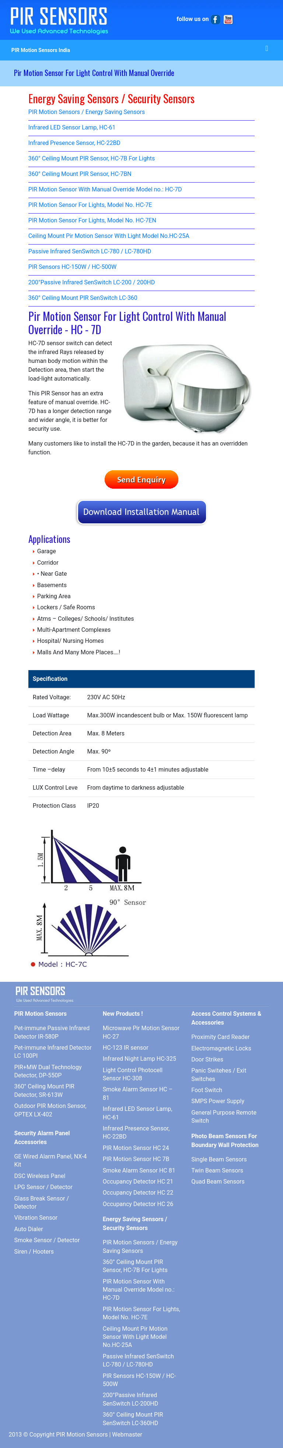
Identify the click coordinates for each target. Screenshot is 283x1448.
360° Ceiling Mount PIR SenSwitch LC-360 (82, 298)
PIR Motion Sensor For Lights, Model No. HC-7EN (92, 221)
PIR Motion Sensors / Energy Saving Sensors (86, 112)
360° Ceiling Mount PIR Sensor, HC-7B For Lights (91, 159)
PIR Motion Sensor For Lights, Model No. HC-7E (90, 205)
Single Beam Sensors (219, 1159)
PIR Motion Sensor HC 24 (136, 1147)
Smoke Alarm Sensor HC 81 (139, 1170)
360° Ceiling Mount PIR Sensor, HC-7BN (80, 174)
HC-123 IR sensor (126, 1047)
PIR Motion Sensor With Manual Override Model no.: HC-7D (105, 190)
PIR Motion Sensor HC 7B (136, 1159)
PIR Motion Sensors (82, 1434)
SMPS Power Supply (217, 1101)
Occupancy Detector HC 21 (138, 1181)
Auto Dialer (28, 1229)
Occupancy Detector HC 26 (138, 1204)
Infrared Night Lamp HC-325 (139, 1058)
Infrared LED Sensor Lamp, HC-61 (72, 128)
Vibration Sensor (35, 1217)
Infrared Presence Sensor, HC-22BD (74, 143)
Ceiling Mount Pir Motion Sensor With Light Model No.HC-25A (108, 236)
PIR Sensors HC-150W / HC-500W (72, 267)
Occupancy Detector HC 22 (138, 1192)
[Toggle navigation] (266, 50)
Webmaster (127, 1434)
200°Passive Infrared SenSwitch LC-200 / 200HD (91, 283)
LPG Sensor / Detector (43, 1187)
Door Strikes (207, 1059)
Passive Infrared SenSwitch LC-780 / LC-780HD (89, 252)
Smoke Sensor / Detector (47, 1240)
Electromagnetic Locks (221, 1048)
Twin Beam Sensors (217, 1170)
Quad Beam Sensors (218, 1181)
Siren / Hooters (34, 1251)
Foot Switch (206, 1090)
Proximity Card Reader (220, 1036)
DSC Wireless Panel (39, 1175)
